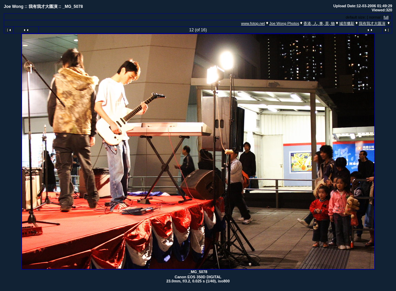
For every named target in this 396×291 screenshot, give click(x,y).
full (386, 17)
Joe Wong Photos (284, 23)
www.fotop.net (253, 23)
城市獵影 (346, 23)
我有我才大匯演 (372, 23)
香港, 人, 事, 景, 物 (318, 23)
